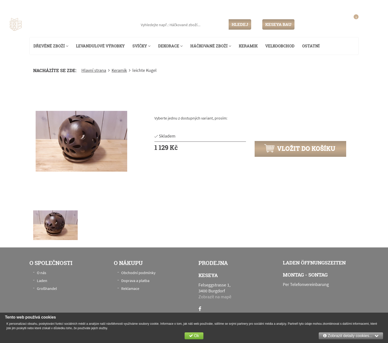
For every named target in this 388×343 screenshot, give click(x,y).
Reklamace (130, 288)
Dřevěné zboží (50, 46)
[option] (81, 141)
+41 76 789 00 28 (362, 5)
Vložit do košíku (299, 148)
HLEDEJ (240, 24)
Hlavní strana (93, 70)
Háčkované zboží (210, 46)
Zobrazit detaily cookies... (351, 336)
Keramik (248, 46)
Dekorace (170, 46)
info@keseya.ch (328, 5)
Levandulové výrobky (100, 46)
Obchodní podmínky (138, 272)
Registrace (331, 24)
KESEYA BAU (278, 24)
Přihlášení (311, 24)
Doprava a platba (135, 280)
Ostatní (311, 46)
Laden (42, 280)
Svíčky (141, 46)
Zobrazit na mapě (214, 297)
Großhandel (47, 288)
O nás (41, 272)
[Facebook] (199, 308)
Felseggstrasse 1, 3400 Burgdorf (58, 6)
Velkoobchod (279, 46)
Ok (194, 336)
